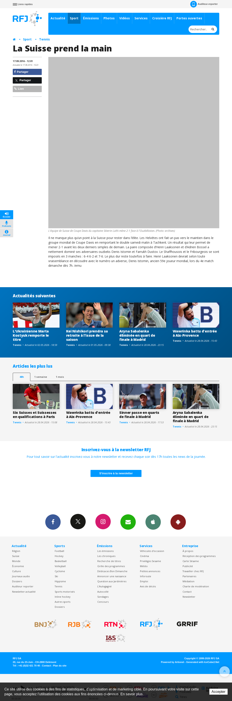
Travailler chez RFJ (193, 571)
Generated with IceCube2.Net (202, 662)
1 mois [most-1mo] (60, 376)
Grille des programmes (111, 566)
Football (59, 550)
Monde (16, 561)
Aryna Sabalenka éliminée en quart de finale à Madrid (137, 335)
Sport (74, 18)
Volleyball (60, 566)
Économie (18, 566)
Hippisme (60, 581)
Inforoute (145, 576)
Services (141, 18)
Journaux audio (21, 576)
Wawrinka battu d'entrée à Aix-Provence (195, 333)
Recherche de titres (109, 561)
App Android (178, 521)
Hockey (59, 556)
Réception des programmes (199, 556)
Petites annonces (150, 571)
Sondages (103, 596)
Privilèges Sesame (150, 561)
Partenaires (189, 576)
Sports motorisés (65, 591)
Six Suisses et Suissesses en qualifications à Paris (34, 414)
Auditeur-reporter (204, 4)
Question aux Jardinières (111, 581)
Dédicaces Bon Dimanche (112, 571)
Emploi (144, 581)
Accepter (218, 692)
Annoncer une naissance (111, 576)
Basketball (61, 561)
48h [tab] (22, 376)
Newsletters (128, 521)
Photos (109, 18)
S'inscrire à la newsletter (116, 473)
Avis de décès (148, 586)
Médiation (188, 581)
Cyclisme (60, 571)
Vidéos (124, 18)
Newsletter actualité (24, 591)
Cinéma (144, 556)
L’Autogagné (104, 586)
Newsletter (189, 596)
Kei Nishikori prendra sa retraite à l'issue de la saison (87, 335)
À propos (188, 550)
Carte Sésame (191, 561)
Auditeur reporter (22, 586)
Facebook (53, 521)
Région (16, 550)
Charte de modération (196, 586)
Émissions (91, 18)
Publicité (188, 566)
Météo (144, 566)
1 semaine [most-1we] (40, 376)
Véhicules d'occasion (152, 550)
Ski (56, 576)
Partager (21, 71)
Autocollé (103, 591)
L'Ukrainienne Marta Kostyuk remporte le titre (31, 335)
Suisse (15, 556)
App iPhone (153, 521)
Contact (187, 591)
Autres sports (62, 601)
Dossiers (17, 581)
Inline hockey (62, 596)
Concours (103, 601)
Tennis (44, 39)
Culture (16, 571)
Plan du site (59, 665)
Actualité (58, 18)
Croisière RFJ (162, 18)
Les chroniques (106, 556)
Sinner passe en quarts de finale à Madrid (139, 414)
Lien (19, 88)
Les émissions (105, 550)
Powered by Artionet (172, 662)
